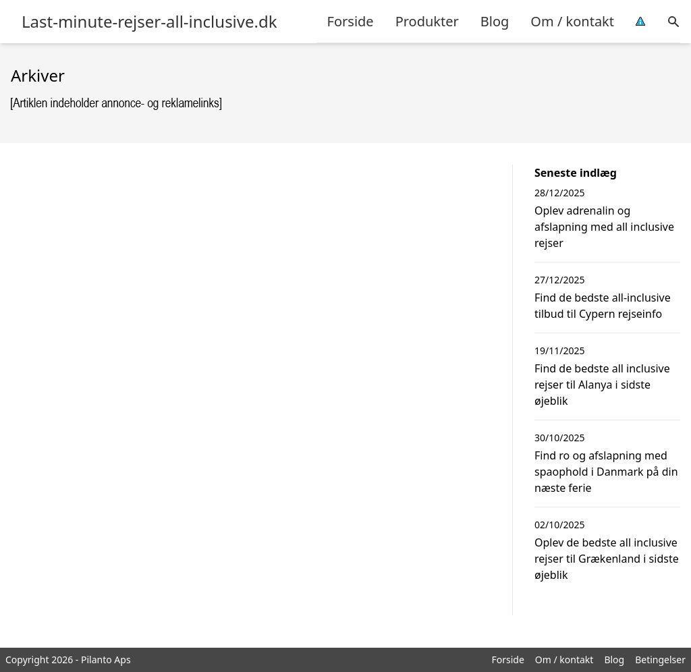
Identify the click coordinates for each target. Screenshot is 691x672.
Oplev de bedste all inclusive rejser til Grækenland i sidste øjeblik (606, 558)
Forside (350, 21)
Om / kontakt (572, 21)
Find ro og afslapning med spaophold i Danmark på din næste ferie (606, 471)
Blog (494, 21)
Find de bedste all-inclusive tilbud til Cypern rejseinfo (602, 305)
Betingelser (660, 659)
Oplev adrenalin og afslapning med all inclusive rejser (604, 226)
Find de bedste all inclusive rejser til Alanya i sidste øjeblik (602, 384)
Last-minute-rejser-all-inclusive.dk (149, 21)
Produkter (427, 21)
